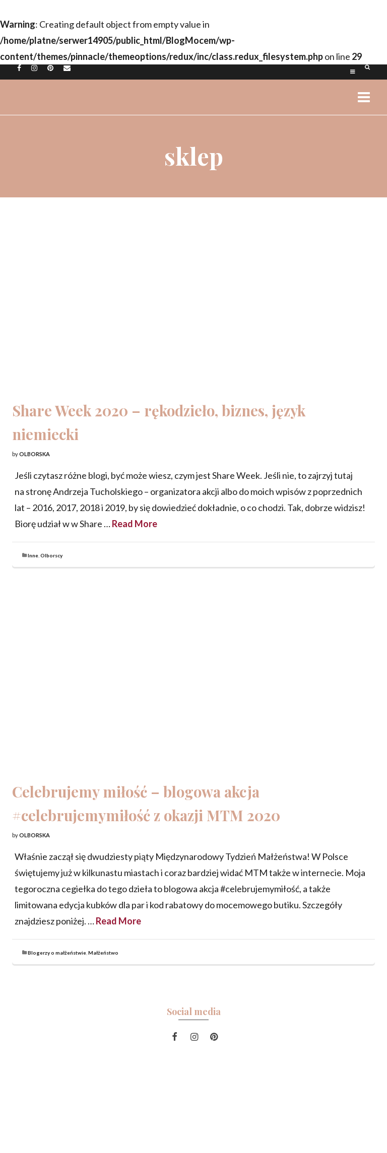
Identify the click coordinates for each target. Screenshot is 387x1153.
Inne (33, 555)
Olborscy (51, 555)
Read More (134, 523)
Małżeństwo (103, 953)
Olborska (34, 454)
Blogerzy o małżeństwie (57, 953)
